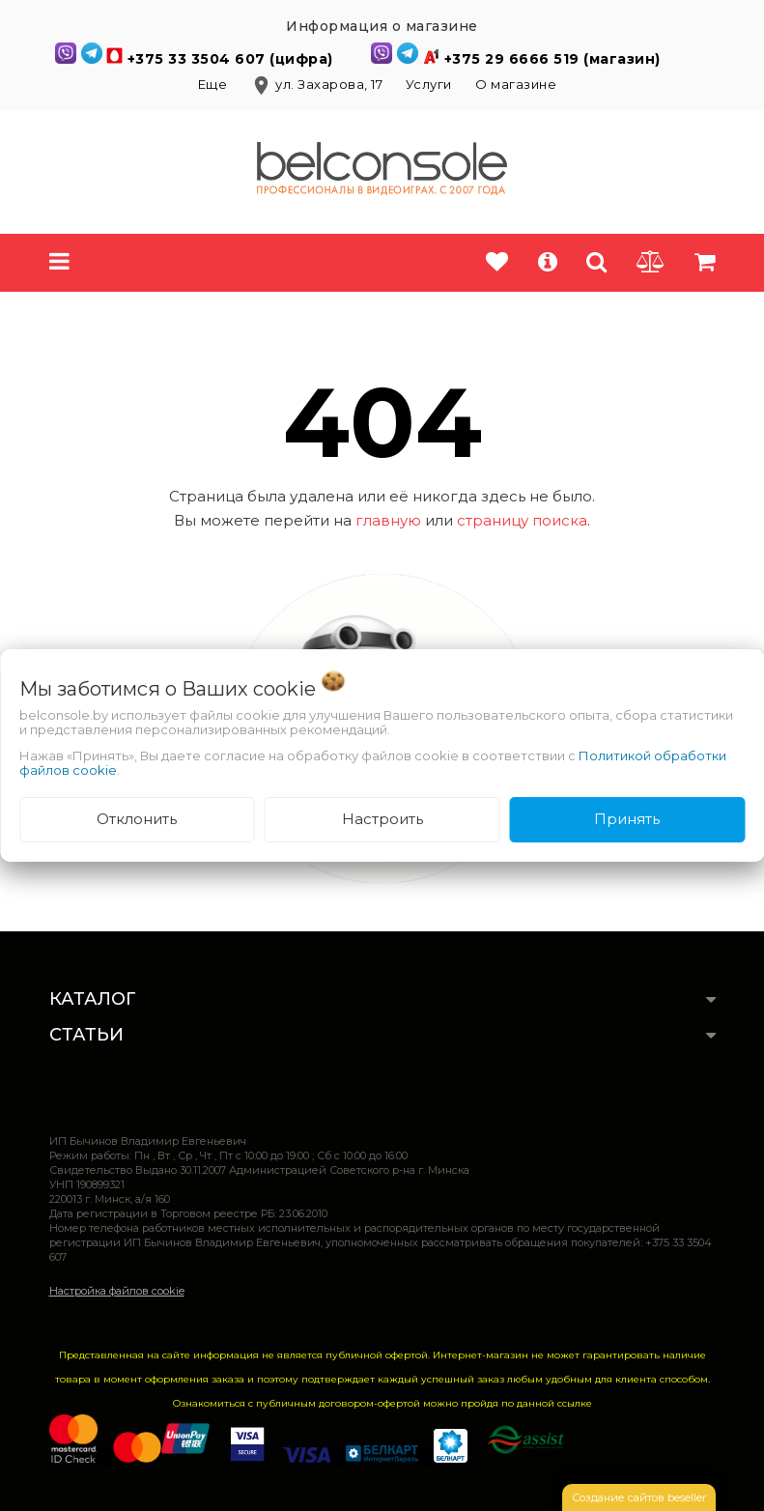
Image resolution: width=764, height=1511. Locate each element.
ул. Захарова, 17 (318, 84)
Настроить (382, 819)
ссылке (574, 1403)
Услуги (429, 84)
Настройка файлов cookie (116, 1290)
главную (388, 520)
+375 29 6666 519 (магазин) (552, 59)
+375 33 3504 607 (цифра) (232, 59)
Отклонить (137, 819)
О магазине (515, 84)
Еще (214, 84)
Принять (627, 819)
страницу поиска (522, 520)
